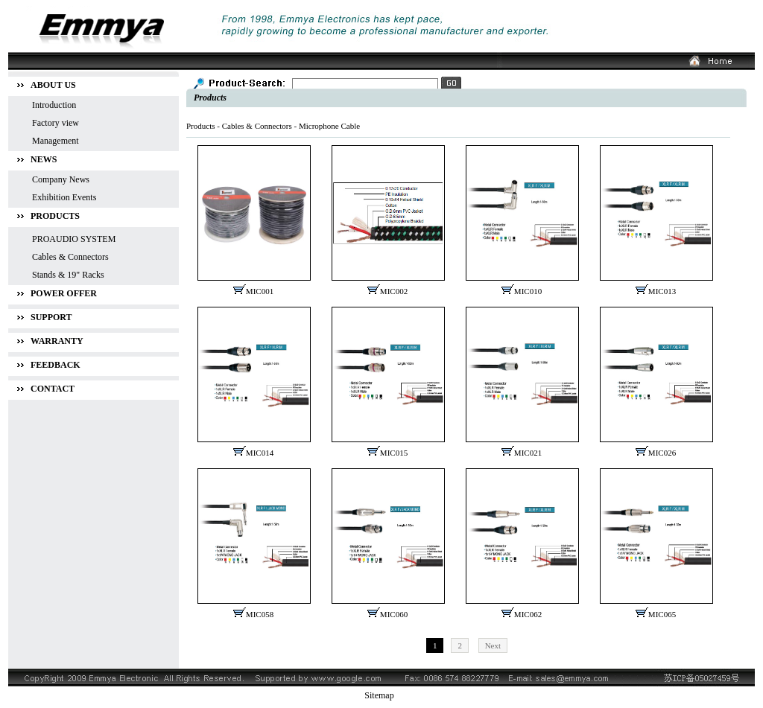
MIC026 (662, 452)
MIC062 (528, 614)
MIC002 (394, 291)
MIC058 (259, 614)
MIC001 (259, 291)
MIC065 (662, 614)
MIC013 (662, 291)
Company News (60, 179)
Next (493, 645)
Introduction (54, 105)
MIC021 (528, 452)
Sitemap (378, 695)
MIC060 (394, 614)
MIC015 (394, 452)
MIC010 (528, 291)
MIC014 (259, 452)
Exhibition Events (64, 197)
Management (55, 140)
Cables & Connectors (257, 125)
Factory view (55, 123)
